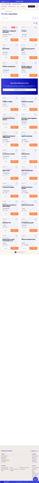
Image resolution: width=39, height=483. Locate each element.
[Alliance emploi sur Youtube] (32, 450)
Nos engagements (35, 474)
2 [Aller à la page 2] (17, 252)
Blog (18, 6)
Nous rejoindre (4, 6)
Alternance (34, 457)
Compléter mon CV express (19, 89)
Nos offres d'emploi (8, 11)
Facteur (11, 467)
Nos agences (23, 6)
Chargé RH (11, 470)
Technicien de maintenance (24, 467)
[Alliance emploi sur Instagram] (35, 450)
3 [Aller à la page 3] (19, 252)
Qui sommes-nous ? (12, 6)
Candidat (3, 1)
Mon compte (31, 6)
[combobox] (16, 18)
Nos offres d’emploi (5, 4)
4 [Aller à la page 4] (21, 252)
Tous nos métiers (22, 469)
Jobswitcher (34, 460)
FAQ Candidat (3, 461)
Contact (2, 8)
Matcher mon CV (4, 458)
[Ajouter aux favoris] (17, 27)
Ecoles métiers (34, 458)
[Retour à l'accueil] (19, 1)
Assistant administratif (5, 469)
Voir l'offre (5, 39)
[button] (2, 482)
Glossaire (33, 472)
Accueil (2, 11)
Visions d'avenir (34, 476)
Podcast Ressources (35, 473)
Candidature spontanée (16, 4)
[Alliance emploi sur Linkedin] (34, 450)
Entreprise (7, 1)
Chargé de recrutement (14, 469)
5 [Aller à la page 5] (23, 252)
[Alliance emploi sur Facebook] (30, 450)
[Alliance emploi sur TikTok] (37, 450)
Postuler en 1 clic (14, 40)
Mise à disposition (35, 455)
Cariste (2, 470)
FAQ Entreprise (34, 461)
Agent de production (4, 467)
